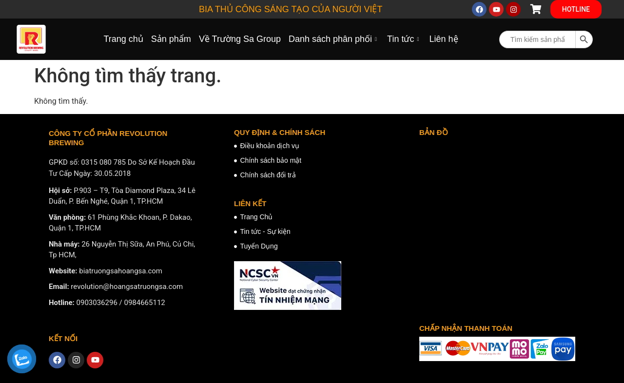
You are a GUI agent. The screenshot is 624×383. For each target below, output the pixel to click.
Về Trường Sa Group (240, 39)
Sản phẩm (171, 39)
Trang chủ (123, 39)
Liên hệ (443, 39)
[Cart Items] (535, 9)
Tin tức (404, 39)
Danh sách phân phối (334, 39)
